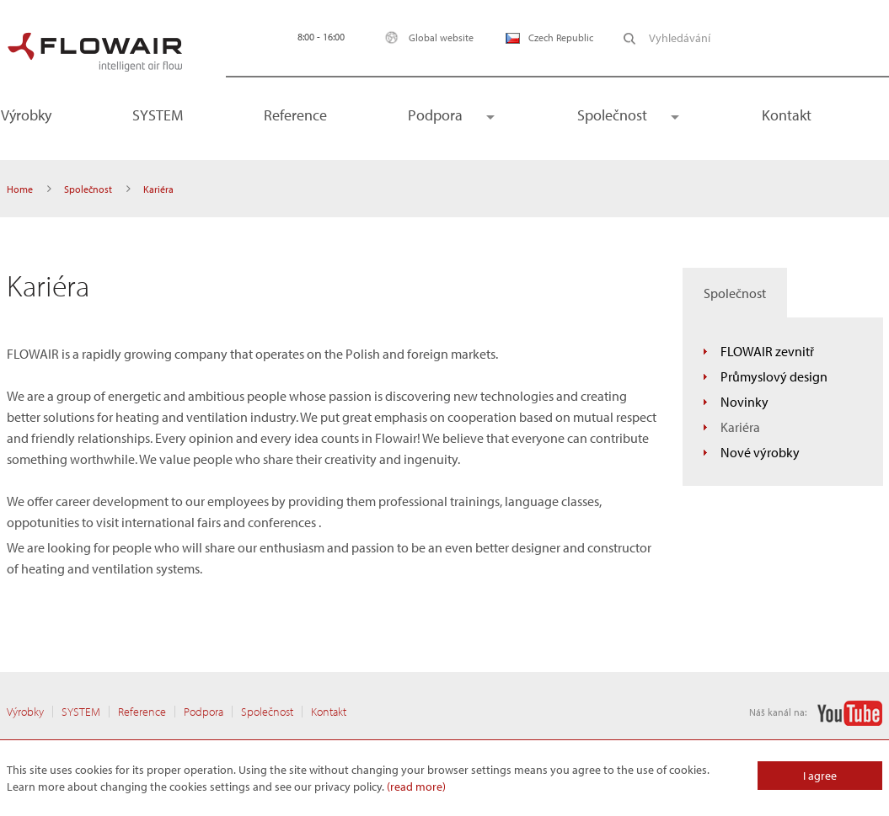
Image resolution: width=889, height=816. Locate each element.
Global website (425, 37)
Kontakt (786, 115)
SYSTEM (157, 115)
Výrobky (25, 711)
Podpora (435, 115)
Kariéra (740, 427)
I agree (820, 775)
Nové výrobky (760, 452)
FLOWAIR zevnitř (767, 351)
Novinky (744, 401)
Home (20, 189)
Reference (295, 115)
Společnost (612, 115)
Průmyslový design (773, 376)
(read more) (416, 786)
